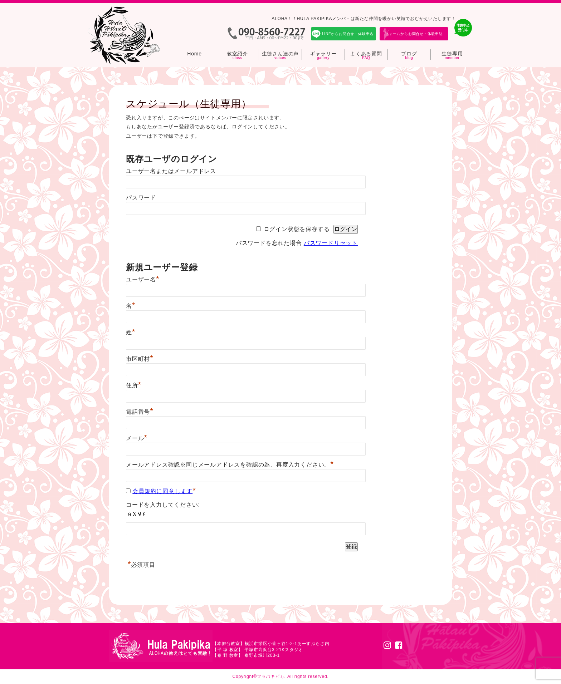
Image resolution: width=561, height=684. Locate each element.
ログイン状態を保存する (297, 229)
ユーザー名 (142, 279)
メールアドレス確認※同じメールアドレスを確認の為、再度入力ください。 (230, 465)
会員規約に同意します (162, 491)
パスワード (141, 198)
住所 (133, 385)
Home (194, 53)
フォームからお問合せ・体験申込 (414, 34)
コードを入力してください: (163, 505)
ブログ (409, 53)
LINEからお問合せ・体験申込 (348, 34)
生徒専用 (452, 53)
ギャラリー (323, 53)
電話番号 (139, 412)
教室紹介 (237, 53)
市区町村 (139, 359)
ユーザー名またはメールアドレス (171, 171)
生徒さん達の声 (280, 53)
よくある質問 (366, 53)
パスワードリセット (331, 243)
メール (136, 438)
